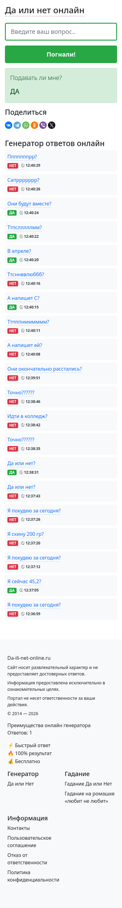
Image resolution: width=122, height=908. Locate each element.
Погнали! (61, 54)
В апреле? (19, 251)
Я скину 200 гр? (25, 534)
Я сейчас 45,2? (24, 581)
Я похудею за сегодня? (34, 510)
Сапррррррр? (23, 180)
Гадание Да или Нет (88, 783)
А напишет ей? (24, 345)
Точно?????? (20, 392)
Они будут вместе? (29, 203)
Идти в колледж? (27, 416)
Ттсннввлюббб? (25, 274)
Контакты (18, 828)
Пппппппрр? (22, 156)
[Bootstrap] (29, 658)
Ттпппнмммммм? (28, 321)
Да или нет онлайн (45, 10)
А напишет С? (23, 298)
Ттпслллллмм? (24, 227)
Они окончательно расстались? (44, 368)
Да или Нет (20, 783)
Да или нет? (21, 463)
